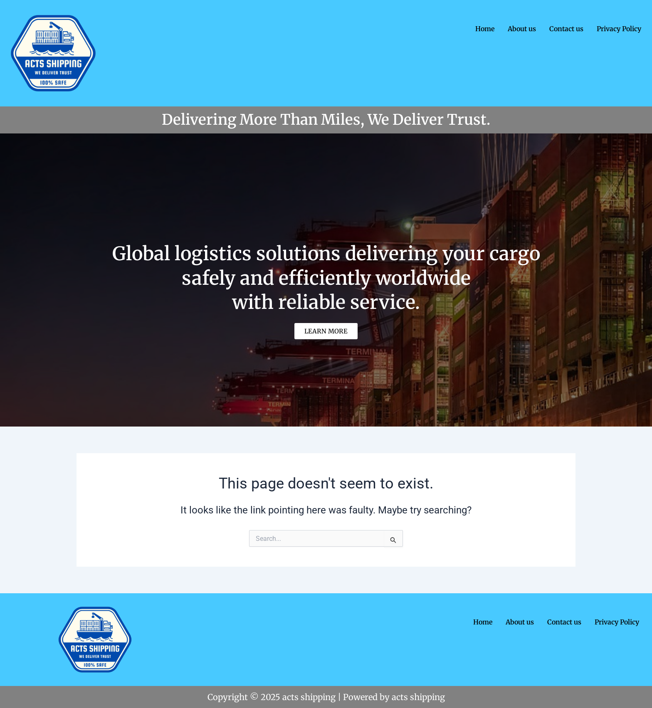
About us (522, 29)
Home (484, 29)
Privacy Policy (619, 29)
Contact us (566, 29)
